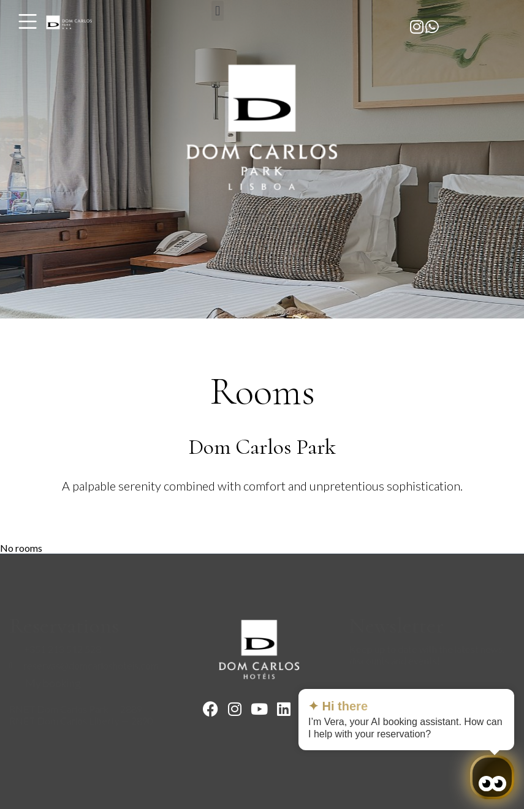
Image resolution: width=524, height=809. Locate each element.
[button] (217, 11)
